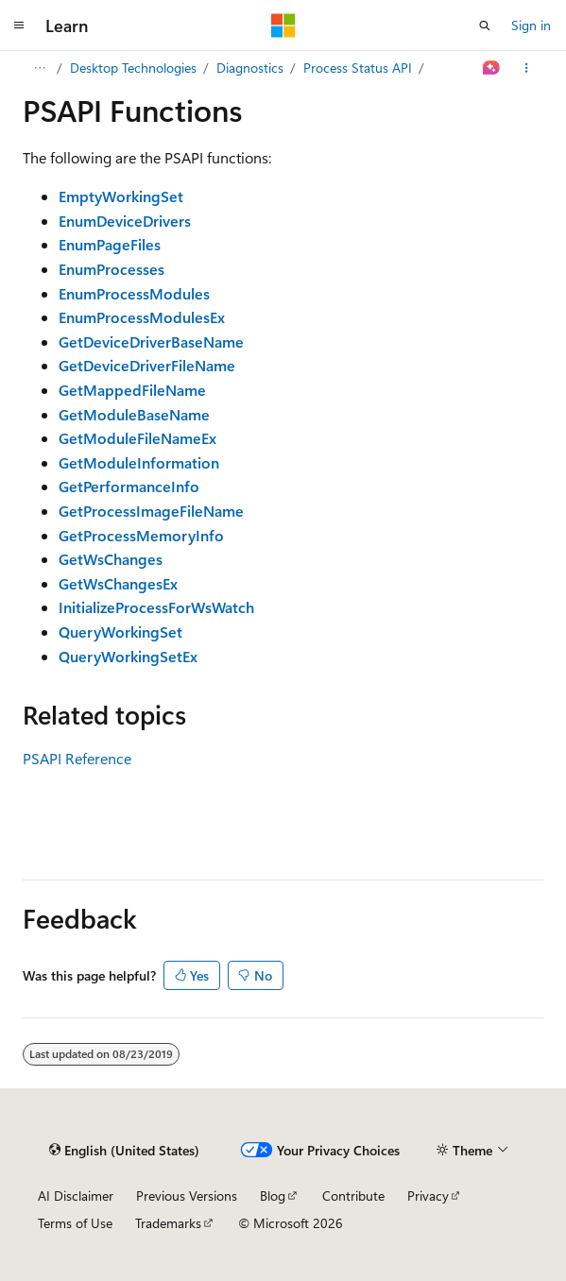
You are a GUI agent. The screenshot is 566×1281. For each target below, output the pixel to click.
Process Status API (357, 68)
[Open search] (485, 26)
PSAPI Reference (77, 758)
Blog (272, 1195)
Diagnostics (249, 68)
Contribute (353, 1195)
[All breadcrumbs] (39, 68)
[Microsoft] (283, 25)
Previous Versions (186, 1195)
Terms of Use (75, 1223)
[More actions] (526, 68)
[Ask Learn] (491, 68)
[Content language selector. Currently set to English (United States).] (124, 1150)
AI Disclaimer (75, 1195)
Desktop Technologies (133, 68)
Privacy (428, 1195)
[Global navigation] (19, 26)
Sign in (531, 25)
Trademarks (168, 1223)
